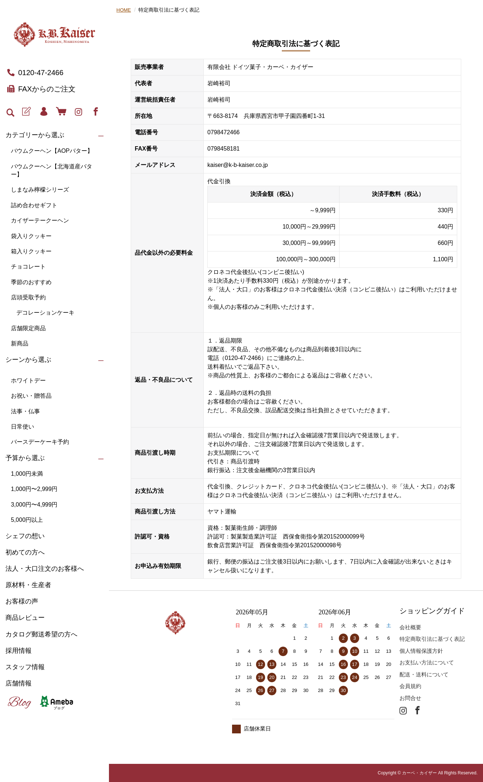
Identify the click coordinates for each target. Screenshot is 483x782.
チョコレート (28, 266)
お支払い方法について (426, 662)
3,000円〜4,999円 (34, 504)
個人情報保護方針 (421, 651)
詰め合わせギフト (34, 205)
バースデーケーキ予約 (40, 442)
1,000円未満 (27, 474)
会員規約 (410, 686)
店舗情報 (18, 683)
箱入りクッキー (31, 251)
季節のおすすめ (31, 282)
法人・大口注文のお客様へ (44, 568)
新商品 (19, 343)
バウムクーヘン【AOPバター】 (52, 151)
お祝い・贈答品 (31, 396)
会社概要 (410, 627)
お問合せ (410, 698)
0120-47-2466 (35, 73)
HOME (124, 10)
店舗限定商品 (28, 328)
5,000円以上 (27, 520)
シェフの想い (25, 536)
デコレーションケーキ (45, 313)
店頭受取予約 (28, 297)
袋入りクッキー (31, 236)
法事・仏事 (25, 411)
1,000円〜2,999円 (34, 489)
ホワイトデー (28, 380)
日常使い (22, 426)
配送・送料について (423, 674)
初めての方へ (25, 552)
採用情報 (18, 650)
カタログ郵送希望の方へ (41, 634)
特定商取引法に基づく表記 (432, 639)
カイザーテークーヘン (40, 220)
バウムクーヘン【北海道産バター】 (51, 170)
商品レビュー (25, 617)
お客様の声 (21, 601)
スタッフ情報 (25, 667)
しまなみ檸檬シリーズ (40, 190)
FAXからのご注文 (41, 89)
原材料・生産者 (28, 585)
